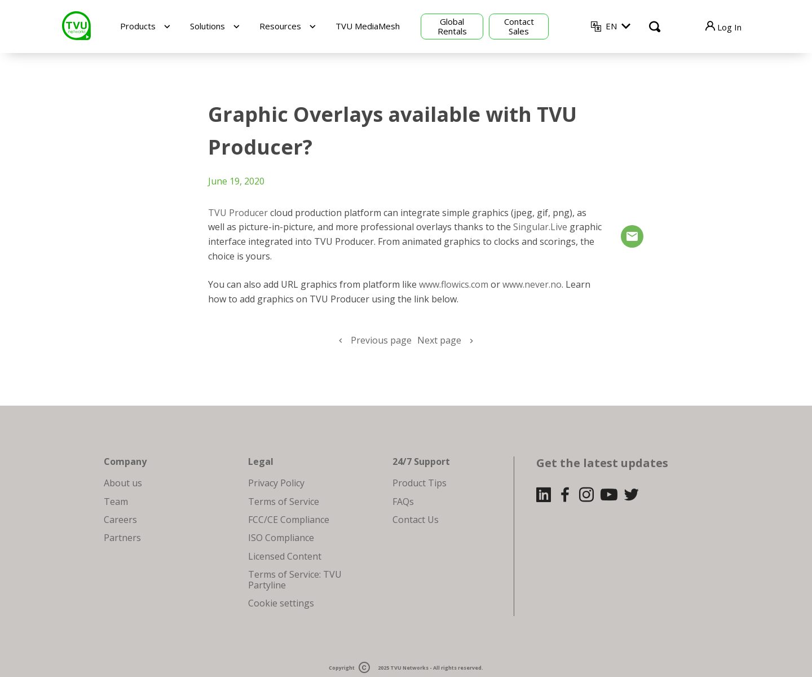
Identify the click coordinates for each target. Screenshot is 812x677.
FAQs (403, 501)
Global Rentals (452, 26)
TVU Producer (238, 212)
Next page (439, 340)
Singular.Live (540, 227)
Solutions (207, 26)
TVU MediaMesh (368, 26)
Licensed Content (284, 556)
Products (138, 26)
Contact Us (415, 519)
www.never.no (532, 284)
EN (611, 26)
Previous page (381, 340)
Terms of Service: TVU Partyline (295, 579)
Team (116, 501)
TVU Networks (409, 668)
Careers (120, 519)
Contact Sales (519, 26)
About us (123, 483)
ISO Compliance (281, 537)
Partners (122, 537)
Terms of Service (283, 501)
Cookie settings (281, 603)
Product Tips (419, 483)
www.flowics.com (453, 284)
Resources (280, 26)
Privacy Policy (276, 483)
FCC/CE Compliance (288, 519)
